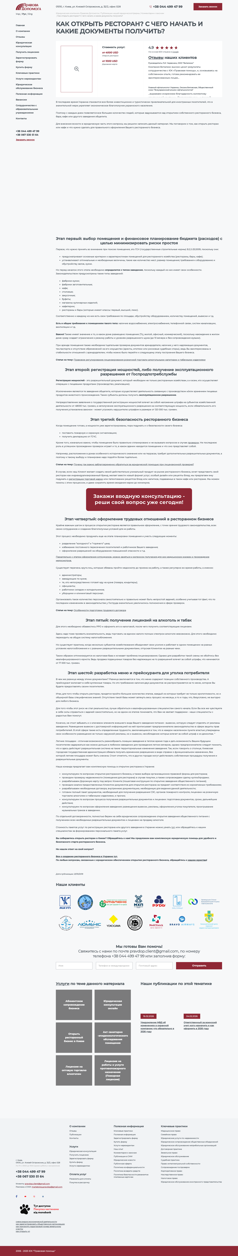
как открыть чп (23, 1231)
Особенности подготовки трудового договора (100, 610)
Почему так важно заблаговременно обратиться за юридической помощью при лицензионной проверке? (134, 464)
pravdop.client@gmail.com (37, 1184)
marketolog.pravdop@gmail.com (47, 1187)
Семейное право (169, 1134)
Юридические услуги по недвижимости (180, 1138)
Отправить (199, 965)
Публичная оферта (123, 1164)
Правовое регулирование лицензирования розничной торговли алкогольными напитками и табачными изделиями (140, 359)
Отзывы (20, 37)
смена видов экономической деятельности (36, 1221)
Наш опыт (118, 1149)
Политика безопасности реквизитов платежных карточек (131, 1175)
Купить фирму (24, 67)
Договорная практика (171, 1149)
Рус (24, 14)
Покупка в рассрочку (79, 1182)
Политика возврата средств (127, 1171)
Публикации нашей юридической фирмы (120, 13)
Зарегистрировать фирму (26, 59)
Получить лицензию (27, 52)
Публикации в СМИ (123, 1156)
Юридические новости (124, 1160)
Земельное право (169, 1153)
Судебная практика (170, 1160)
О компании (23, 31)
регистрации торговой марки (86, 479)
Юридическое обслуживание (175, 1156)
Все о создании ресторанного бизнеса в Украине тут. (86, 856)
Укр (18, 14)
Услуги (62, 983)
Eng (30, 14)
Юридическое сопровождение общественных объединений (189, 1142)
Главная (20, 25)
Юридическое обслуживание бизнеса (29, 86)
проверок (193, 442)
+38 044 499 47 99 (167, 6)
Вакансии (21, 99)
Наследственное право (172, 1174)
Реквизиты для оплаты (80, 1179)
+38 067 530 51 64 (27, 134)
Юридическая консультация (24, 44)
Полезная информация (29, 94)
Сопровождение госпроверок (175, 1167)
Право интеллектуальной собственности (180, 1164)
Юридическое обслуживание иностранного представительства (191, 1182)
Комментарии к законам (152, 13)
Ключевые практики (27, 73)
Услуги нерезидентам (28, 78)
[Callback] (208, 6)
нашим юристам (197, 860)
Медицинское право (170, 1131)
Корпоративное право (171, 1171)
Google (175, 52)
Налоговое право (169, 1178)
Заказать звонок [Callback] (25, 139)
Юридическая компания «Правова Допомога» (77, 13)
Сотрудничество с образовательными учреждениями (27, 109)
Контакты (21, 118)
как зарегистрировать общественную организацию (40, 1224)
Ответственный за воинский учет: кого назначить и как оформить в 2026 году (200, 1025)
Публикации (75, 1134)
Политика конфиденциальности (129, 1167)
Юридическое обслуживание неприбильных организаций (188, 1145)
